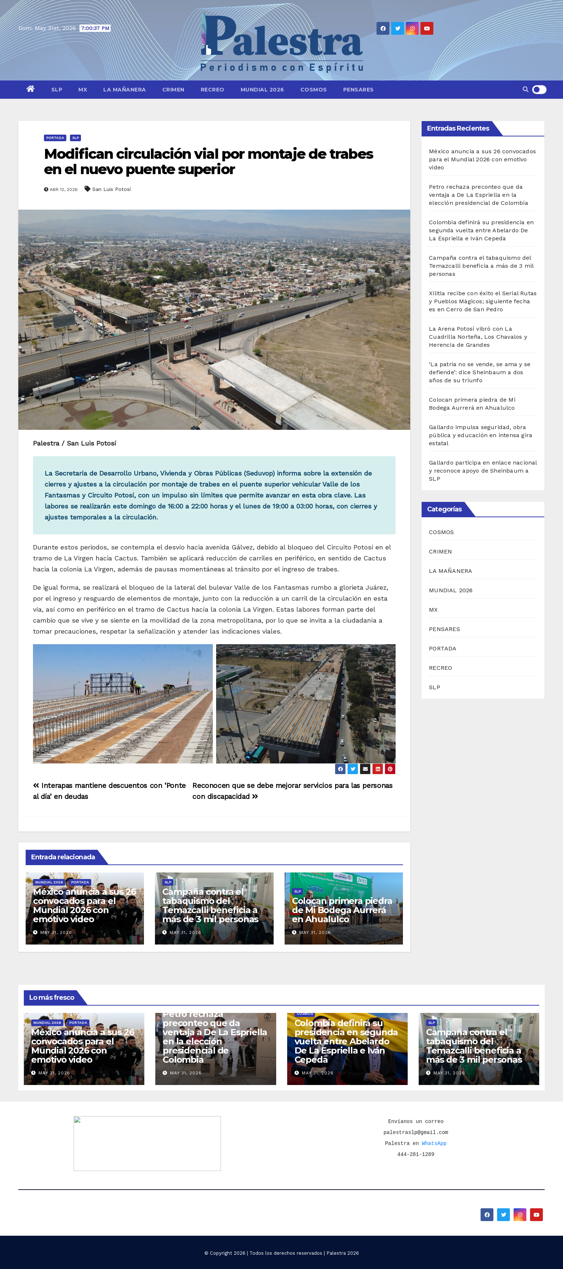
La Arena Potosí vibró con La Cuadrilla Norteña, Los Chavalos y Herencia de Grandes (478, 336)
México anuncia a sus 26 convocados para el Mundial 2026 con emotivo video (84, 905)
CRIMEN (173, 89)
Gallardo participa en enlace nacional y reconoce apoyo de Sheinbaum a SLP (483, 470)
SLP (57, 89)
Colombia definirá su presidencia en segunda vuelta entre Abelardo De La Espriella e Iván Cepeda (481, 230)
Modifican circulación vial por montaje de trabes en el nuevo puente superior (208, 161)
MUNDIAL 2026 (262, 89)
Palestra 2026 (342, 1253)
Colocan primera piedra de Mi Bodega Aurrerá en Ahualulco (342, 910)
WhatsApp (434, 1143)
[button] (526, 89)
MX (82, 89)
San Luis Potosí (111, 189)
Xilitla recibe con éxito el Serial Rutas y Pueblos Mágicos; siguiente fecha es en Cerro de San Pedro (483, 301)
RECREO (213, 89)
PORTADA (55, 138)
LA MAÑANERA (124, 89)
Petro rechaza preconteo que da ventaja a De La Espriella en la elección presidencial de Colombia (478, 194)
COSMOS (313, 89)
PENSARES (358, 89)
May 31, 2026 (56, 932)
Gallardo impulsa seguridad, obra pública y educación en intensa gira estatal (480, 435)
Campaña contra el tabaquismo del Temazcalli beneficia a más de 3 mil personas (210, 905)
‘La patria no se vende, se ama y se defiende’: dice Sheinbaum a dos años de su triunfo (479, 372)
